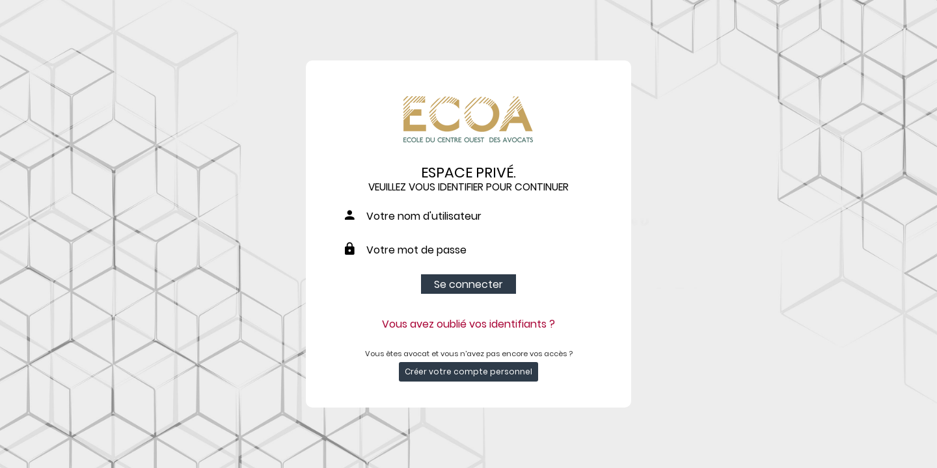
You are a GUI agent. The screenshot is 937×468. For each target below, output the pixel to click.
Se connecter (468, 284)
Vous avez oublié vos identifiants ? (468, 324)
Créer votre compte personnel (468, 371)
